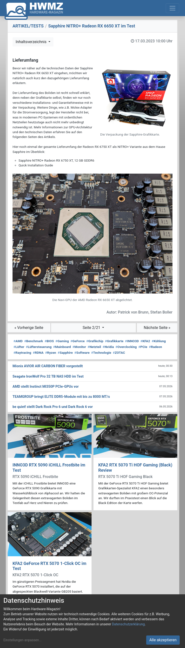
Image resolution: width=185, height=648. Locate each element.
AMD (18, 341)
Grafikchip (94, 341)
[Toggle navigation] (172, 8)
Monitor (79, 347)
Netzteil (94, 347)
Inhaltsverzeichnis (31, 41)
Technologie (101, 352)
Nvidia (108, 347)
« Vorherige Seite (28, 327)
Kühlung (159, 341)
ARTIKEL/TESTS (28, 26)
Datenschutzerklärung (128, 624)
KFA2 (145, 341)
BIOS (49, 341)
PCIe (142, 347)
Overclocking (126, 347)
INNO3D (132, 341)
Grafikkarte (114, 341)
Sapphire (65, 352)
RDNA (38, 352)
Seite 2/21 (92, 327)
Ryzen (50, 352)
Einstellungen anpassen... (22, 640)
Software (82, 352)
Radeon (155, 347)
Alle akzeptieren (163, 640)
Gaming (62, 341)
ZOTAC (119, 352)
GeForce (77, 341)
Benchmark (33, 341)
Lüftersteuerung (39, 347)
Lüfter (18, 347)
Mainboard (62, 347)
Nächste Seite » (157, 327)
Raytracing (22, 352)
